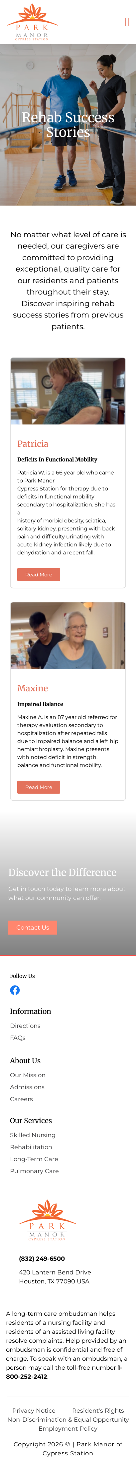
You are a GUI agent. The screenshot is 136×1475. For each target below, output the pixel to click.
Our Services (31, 1120)
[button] (127, 22)
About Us (25, 1060)
